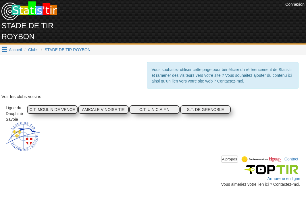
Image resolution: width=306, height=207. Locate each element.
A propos (229, 159)
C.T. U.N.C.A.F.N (154, 109)
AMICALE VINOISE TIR (103, 109)
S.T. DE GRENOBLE (205, 109)
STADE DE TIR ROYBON (68, 49)
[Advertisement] (179, 14)
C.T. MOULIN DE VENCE (52, 109)
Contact (291, 158)
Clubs (33, 49)
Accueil (15, 49)
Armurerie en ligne (283, 178)
